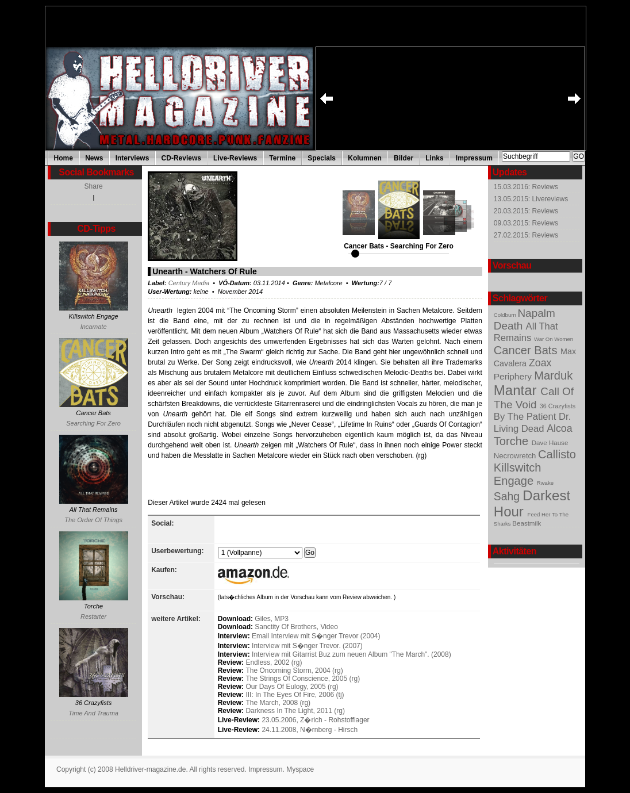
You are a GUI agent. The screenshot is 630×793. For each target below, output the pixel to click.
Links (434, 158)
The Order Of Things (93, 519)
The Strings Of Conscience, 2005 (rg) (302, 679)
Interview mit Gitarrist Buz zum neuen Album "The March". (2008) (351, 654)
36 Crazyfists (557, 406)
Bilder (403, 158)
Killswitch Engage (517, 474)
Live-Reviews (235, 158)
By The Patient (526, 416)
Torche (513, 441)
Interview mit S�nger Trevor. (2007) (307, 646)
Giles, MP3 (272, 619)
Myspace (300, 769)
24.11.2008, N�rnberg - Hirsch (310, 730)
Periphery (514, 376)
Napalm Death (524, 319)
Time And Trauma (93, 713)
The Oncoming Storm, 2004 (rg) (294, 670)
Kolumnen (365, 158)
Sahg (508, 496)
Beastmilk (526, 523)
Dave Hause (550, 442)
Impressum (474, 158)
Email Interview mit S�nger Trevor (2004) (316, 636)
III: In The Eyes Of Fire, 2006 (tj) (294, 695)
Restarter (93, 616)
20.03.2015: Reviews (526, 211)
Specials (322, 158)
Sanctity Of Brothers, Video (296, 627)
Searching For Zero (93, 423)
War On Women (553, 339)
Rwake (545, 483)
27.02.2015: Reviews (526, 235)
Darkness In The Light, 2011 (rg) (295, 711)
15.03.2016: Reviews (526, 187)
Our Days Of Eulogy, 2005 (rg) (291, 687)
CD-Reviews (181, 158)
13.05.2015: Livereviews (531, 199)
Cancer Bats (527, 350)
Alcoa (559, 428)
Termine (282, 158)
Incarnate (93, 326)
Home (63, 158)
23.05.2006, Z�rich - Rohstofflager (315, 720)
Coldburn (506, 315)
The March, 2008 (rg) (277, 703)
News (94, 158)
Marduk (553, 375)
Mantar (517, 390)
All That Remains (526, 332)
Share (93, 186)
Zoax (540, 363)
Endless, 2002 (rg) (273, 662)
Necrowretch (516, 455)
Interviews (132, 158)
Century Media (189, 282)
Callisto (557, 454)
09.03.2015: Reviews (526, 223)
